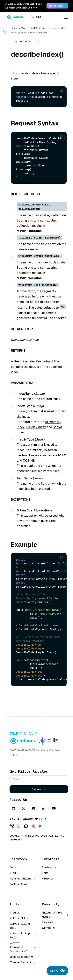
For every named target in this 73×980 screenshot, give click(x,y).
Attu (14, 912)
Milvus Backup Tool (23, 935)
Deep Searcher (21, 957)
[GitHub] (13, 808)
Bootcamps (49, 867)
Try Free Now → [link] (57, 5)
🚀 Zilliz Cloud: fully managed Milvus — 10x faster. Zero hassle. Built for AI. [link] (24, 6)
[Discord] (34, 808)
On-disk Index (36, 427)
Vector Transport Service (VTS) (23, 947)
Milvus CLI (19, 918)
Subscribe (39, 789)
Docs (24, 28)
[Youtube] (54, 808)
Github (48, 928)
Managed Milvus (22, 878)
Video (47, 878)
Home (14, 28)
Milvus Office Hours (55, 914)
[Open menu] (65, 17)
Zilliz (14, 755)
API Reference (39, 28)
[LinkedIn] (44, 808)
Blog (13, 873)
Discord (49, 922)
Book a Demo (18, 884)
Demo (45, 873)
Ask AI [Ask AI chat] (57, 970)
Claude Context (22, 962)
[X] (23, 808)
